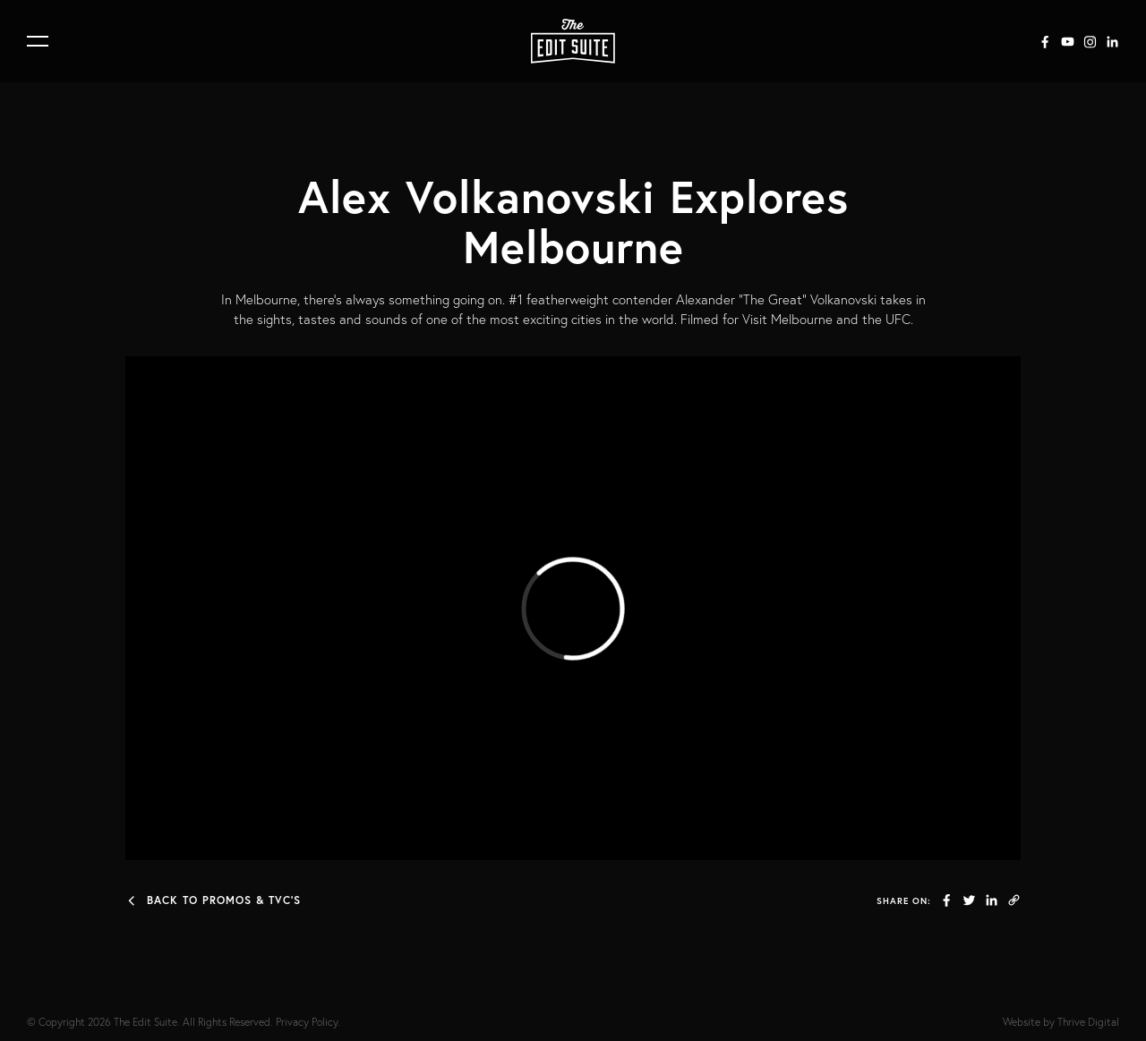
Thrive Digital (1088, 1021)
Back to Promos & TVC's (213, 900)
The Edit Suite (145, 1021)
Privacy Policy (307, 1021)
